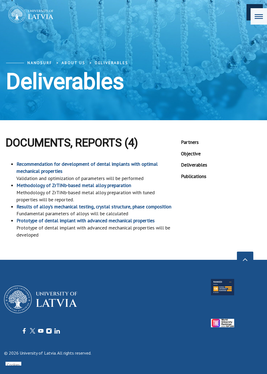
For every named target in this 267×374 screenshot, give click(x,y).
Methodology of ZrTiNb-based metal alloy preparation (73, 185)
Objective (191, 154)
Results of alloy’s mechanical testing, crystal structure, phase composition (93, 207)
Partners (190, 142)
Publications (193, 176)
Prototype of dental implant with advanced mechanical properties (85, 220)
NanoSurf (39, 62)
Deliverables (111, 62)
